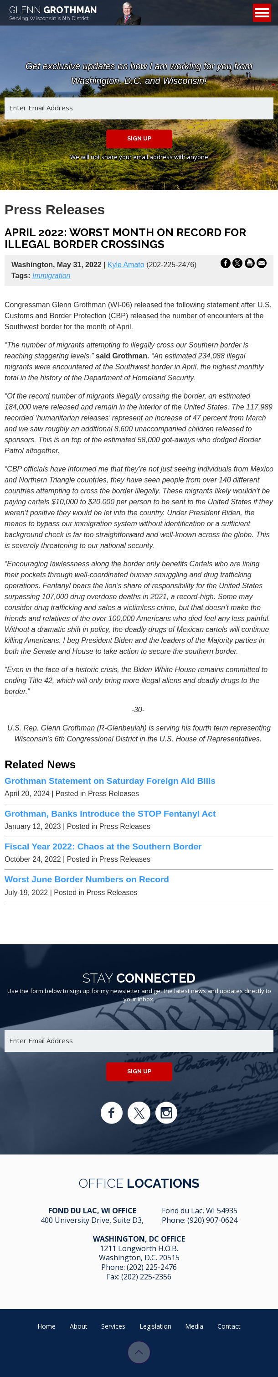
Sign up (139, 138)
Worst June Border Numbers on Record (87, 879)
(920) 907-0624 (212, 1220)
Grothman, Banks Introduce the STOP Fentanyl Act (110, 813)
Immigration (51, 276)
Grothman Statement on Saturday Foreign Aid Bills (110, 781)
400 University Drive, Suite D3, (92, 1220)
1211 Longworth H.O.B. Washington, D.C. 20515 (139, 1253)
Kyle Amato (126, 265)
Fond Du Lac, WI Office (92, 1211)
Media (194, 1326)
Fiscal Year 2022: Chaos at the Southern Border (103, 846)
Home (46, 1326)
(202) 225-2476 (152, 1267)
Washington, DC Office (139, 1239)
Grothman (53, 13)
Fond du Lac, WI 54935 (199, 1211)
